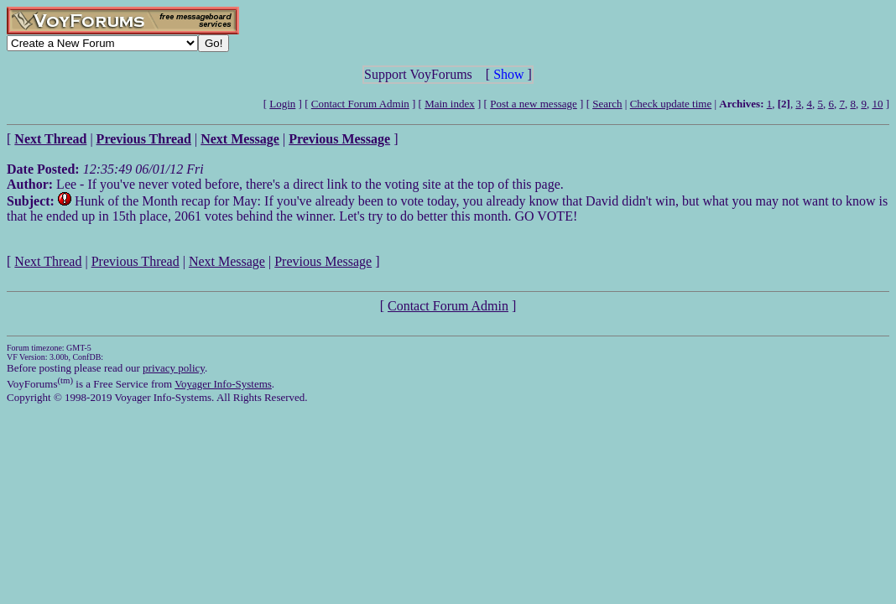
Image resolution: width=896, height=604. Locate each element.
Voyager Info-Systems (223, 384)
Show (508, 74)
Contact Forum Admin (360, 103)
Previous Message (323, 261)
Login (282, 103)
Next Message (227, 261)
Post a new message (533, 103)
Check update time (670, 103)
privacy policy (174, 368)
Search (607, 103)
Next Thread (47, 261)
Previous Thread (135, 261)
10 (877, 103)
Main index (450, 103)
